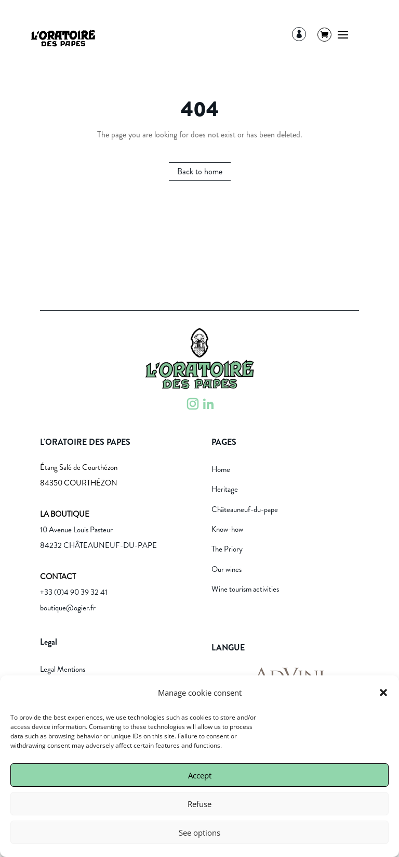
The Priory (227, 549)
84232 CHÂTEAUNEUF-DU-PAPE (98, 545)
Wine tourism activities (245, 589)
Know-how (227, 529)
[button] (383, 692)
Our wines (226, 569)
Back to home (199, 171)
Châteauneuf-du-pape (244, 509)
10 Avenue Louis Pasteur (76, 529)
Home (220, 469)
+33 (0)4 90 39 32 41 (74, 592)
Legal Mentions (62, 669)
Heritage (224, 489)
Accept (199, 775)
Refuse (199, 804)
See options (199, 832)
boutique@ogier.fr (68, 607)
